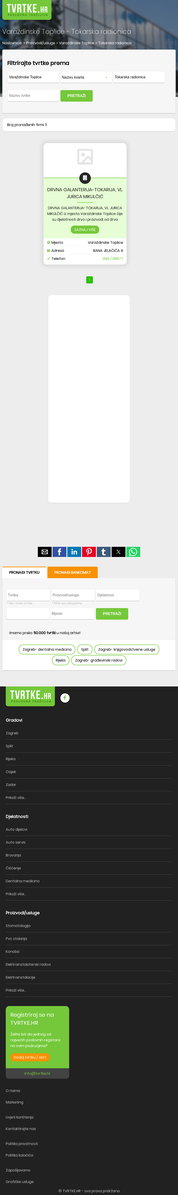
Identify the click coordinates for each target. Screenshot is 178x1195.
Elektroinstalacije (20, 977)
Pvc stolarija (16, 938)
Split (85, 649)
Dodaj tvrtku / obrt (30, 1057)
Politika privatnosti (22, 1143)
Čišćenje (13, 868)
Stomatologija (18, 925)
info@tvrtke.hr (37, 1073)
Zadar (11, 784)
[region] (89, 369)
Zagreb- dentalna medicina (47, 649)
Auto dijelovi (16, 829)
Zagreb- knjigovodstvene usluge (126, 649)
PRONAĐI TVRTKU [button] (24, 572)
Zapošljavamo (18, 1170)
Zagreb (12, 733)
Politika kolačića (19, 1155)
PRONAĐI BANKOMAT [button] (72, 572)
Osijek (11, 771)
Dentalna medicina (22, 881)
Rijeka (60, 660)
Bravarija (13, 855)
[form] (89, 82)
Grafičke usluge (20, 1181)
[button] (164, 7)
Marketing (14, 1102)
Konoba (12, 951)
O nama (13, 1090)
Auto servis (16, 842)
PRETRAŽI (76, 96)
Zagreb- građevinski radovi (98, 660)
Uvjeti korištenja (19, 1117)
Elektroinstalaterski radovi (28, 964)
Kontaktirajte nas (21, 1128)
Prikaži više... (16, 797)
